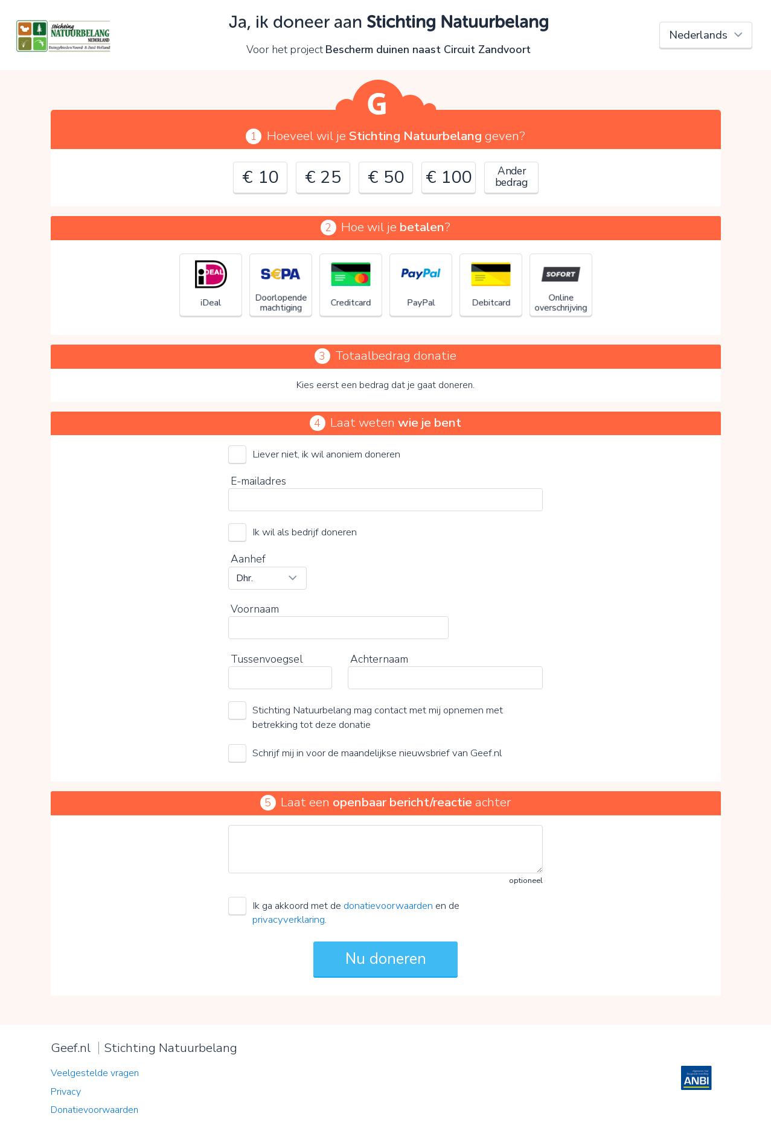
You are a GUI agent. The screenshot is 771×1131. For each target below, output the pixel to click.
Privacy (66, 1091)
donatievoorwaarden (388, 906)
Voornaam (255, 609)
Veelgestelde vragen (95, 1073)
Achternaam (379, 659)
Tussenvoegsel (266, 659)
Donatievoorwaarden (94, 1110)
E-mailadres (258, 481)
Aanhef (248, 559)
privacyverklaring (288, 919)
